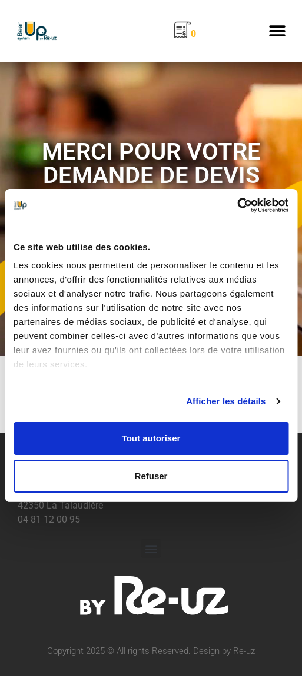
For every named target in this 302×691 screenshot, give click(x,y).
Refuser (151, 476)
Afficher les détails (226, 401)
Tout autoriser (151, 438)
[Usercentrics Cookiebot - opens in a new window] (236, 205)
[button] (277, 31)
